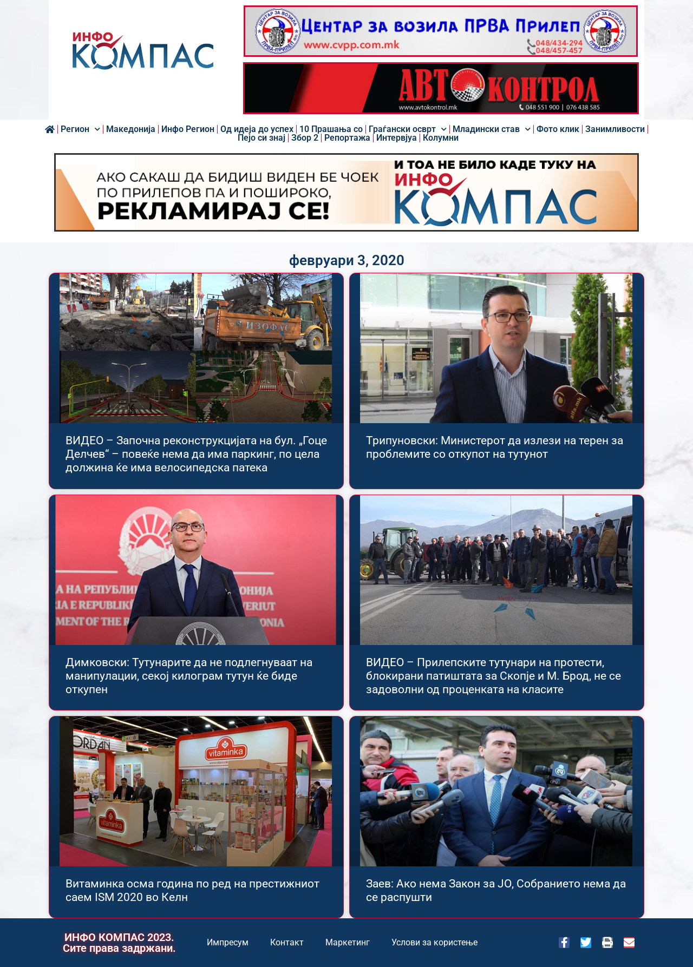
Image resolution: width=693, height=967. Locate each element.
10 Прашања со (331, 129)
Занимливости (615, 129)
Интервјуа (396, 138)
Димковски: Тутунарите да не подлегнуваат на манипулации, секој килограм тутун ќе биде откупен (189, 676)
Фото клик (558, 129)
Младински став (492, 129)
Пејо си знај (261, 138)
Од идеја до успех (256, 129)
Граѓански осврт (408, 129)
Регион (80, 129)
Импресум (228, 942)
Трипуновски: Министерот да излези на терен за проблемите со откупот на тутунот (494, 447)
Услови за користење (434, 942)
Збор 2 (304, 138)
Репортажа (347, 138)
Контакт (287, 942)
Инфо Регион (187, 129)
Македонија (130, 129)
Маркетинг (347, 942)
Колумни (441, 138)
